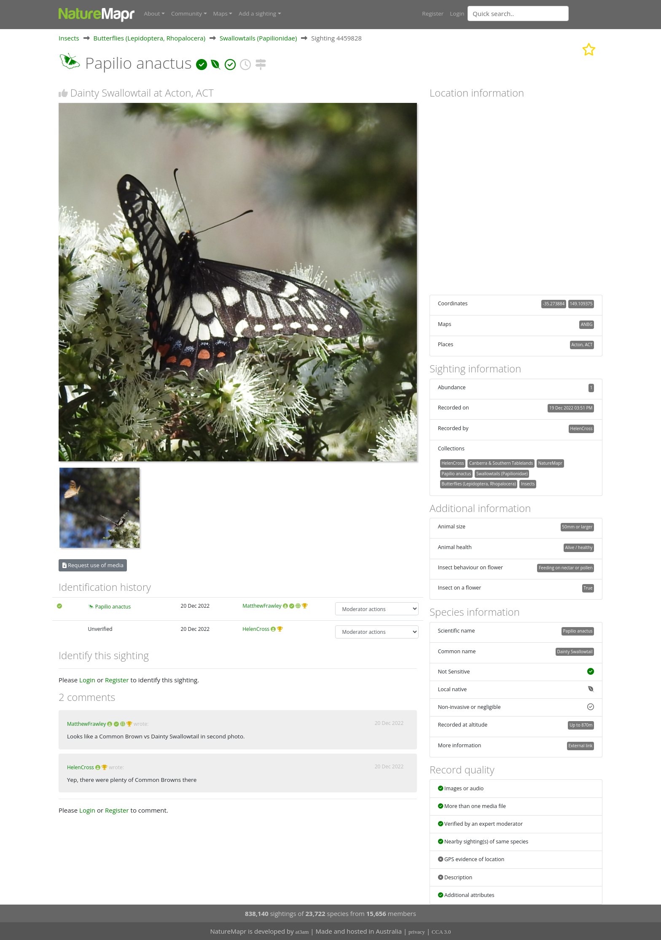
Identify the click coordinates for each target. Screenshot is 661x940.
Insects (69, 37)
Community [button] (186, 13)
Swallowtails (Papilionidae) (258, 37)
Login (457, 13)
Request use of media (93, 564)
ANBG (586, 324)
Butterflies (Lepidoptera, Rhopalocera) (150, 37)
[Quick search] (518, 13)
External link (580, 745)
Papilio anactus (113, 606)
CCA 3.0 (441, 932)
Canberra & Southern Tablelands (501, 463)
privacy (416, 932)
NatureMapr (550, 463)
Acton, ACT (582, 344)
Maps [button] (220, 13)
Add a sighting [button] (257, 13)
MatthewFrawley (261, 605)
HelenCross (255, 628)
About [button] (152, 13)
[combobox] (535, 13)
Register (432, 13)
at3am (302, 932)
